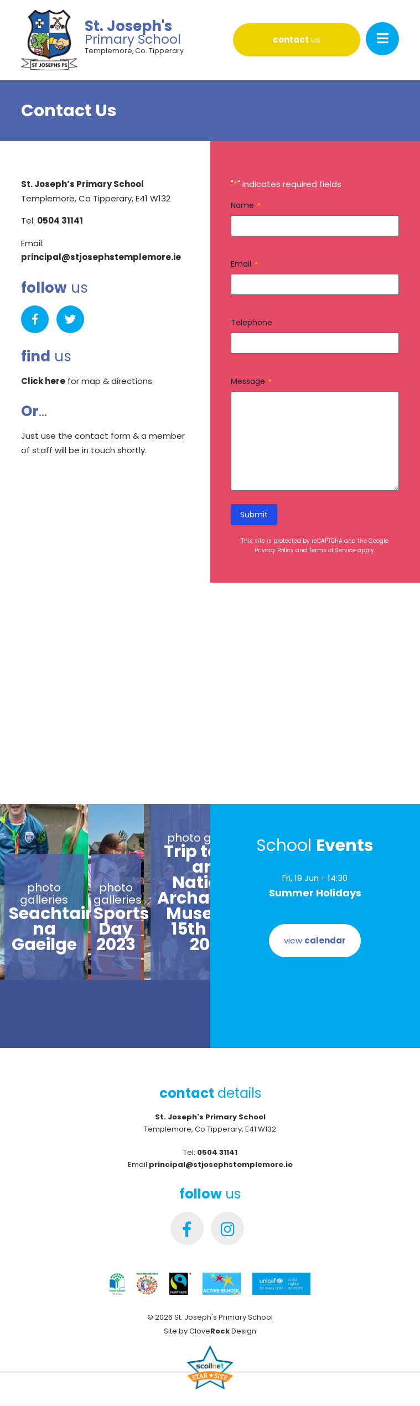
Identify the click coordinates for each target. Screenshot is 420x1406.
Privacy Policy (274, 550)
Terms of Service (332, 550)
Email (244, 263)
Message (251, 381)
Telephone (251, 322)
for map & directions (86, 381)
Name (246, 205)
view (315, 940)
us (296, 39)
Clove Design (222, 1331)
